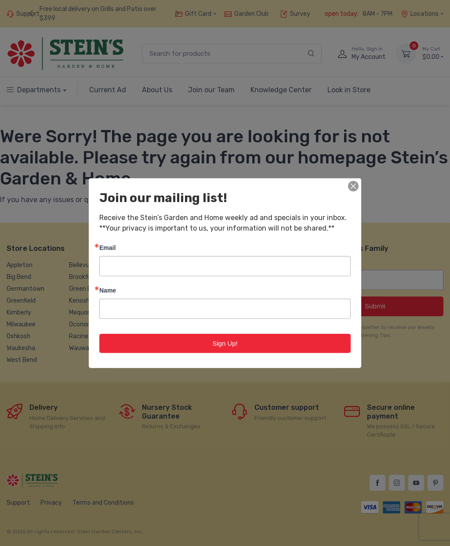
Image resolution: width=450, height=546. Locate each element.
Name (107, 289)
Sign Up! (225, 343)
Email (107, 247)
